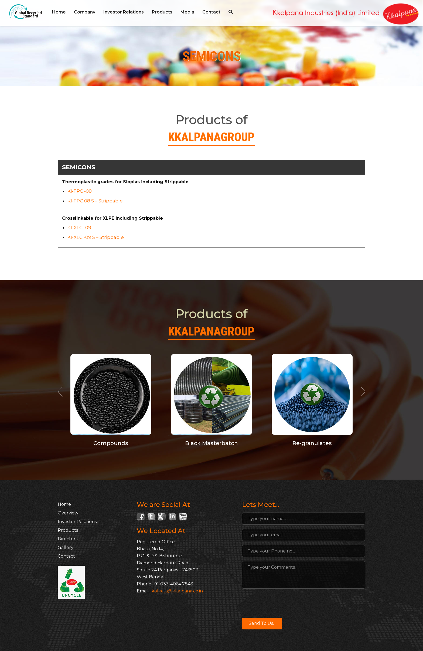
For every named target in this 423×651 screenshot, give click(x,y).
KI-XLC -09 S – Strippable (95, 237)
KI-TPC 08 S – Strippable (95, 201)
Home (59, 12)
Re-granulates (312, 443)
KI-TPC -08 (79, 191)
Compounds (110, 443)
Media (187, 12)
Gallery (65, 547)
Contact (211, 12)
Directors (67, 538)
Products (162, 12)
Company (84, 12)
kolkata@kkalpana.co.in (177, 591)
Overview (68, 513)
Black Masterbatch (211, 443)
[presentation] (283, 603)
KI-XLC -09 (79, 227)
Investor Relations (123, 12)
